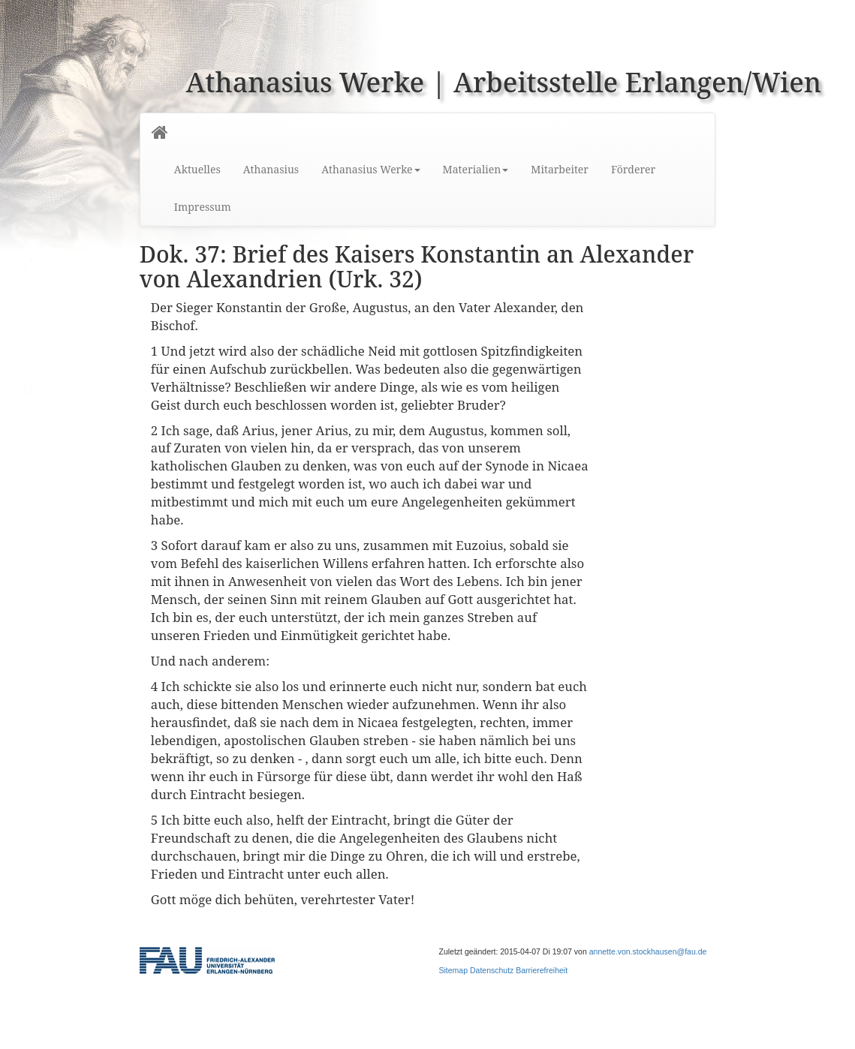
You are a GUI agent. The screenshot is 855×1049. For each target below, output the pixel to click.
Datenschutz (491, 970)
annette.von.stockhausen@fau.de (648, 951)
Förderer (633, 169)
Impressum (202, 207)
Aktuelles (197, 169)
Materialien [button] (476, 169)
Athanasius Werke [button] (370, 169)
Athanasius (271, 169)
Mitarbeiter (560, 169)
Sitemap (453, 970)
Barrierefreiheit (541, 970)
